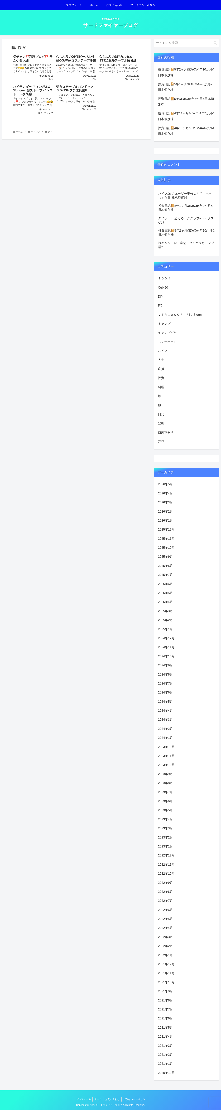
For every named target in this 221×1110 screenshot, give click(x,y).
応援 (161, 369)
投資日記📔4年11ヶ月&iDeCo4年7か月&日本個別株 (186, 116)
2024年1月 (165, 737)
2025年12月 (166, 529)
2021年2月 (165, 1054)
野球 (161, 441)
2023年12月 (166, 747)
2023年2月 (165, 837)
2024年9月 (165, 665)
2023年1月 (165, 846)
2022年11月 (166, 864)
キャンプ (164, 323)
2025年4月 (165, 602)
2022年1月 (165, 955)
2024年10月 (166, 656)
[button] (215, 43)
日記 (161, 414)
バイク (162, 351)
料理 (161, 387)
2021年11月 (166, 973)
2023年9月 (165, 774)
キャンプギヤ (167, 333)
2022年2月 (165, 946)
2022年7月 (165, 900)
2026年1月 (165, 520)
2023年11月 (166, 756)
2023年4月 (165, 819)
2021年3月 (165, 1045)
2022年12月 (166, 855)
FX (160, 305)
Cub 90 (163, 287)
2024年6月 (165, 692)
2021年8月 (165, 1000)
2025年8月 (165, 566)
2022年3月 (165, 937)
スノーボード (167, 342)
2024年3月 (165, 719)
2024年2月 (165, 728)
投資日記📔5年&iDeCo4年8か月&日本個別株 (186, 101)
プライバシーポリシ (134, 1099)
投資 (161, 378)
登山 (161, 423)
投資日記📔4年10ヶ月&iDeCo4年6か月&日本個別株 (186, 130)
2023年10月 (166, 765)
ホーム (98, 1099)
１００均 (164, 278)
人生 (161, 360)
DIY (160, 296)
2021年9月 (165, 991)
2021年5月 (165, 1027)
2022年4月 (165, 928)
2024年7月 (165, 683)
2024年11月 (166, 647)
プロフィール (83, 1099)
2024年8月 (165, 674)
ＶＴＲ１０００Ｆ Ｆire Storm (180, 314)
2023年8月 (165, 783)
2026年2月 (165, 511)
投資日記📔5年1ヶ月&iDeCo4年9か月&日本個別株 (185, 86)
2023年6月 (165, 801)
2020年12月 (166, 1073)
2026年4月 (165, 493)
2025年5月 (165, 593)
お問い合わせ (112, 1099)
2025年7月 (165, 575)
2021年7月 (165, 1009)
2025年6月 (165, 584)
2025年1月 (165, 629)
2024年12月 (166, 638)
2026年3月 (165, 502)
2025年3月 (165, 611)
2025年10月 (166, 547)
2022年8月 (165, 891)
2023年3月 (165, 828)
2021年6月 (165, 1018)
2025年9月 (165, 556)
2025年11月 (166, 538)
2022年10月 (166, 873)
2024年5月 (165, 701)
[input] (186, 43)
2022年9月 (165, 882)
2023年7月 (165, 792)
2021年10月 (166, 982)
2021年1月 (165, 1063)
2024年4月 (165, 710)
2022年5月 (165, 919)
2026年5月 (165, 484)
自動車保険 (166, 432)
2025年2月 (165, 620)
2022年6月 (165, 910)
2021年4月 (165, 1036)
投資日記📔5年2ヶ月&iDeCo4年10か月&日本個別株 (186, 72)
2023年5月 (165, 810)
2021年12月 (166, 964)
